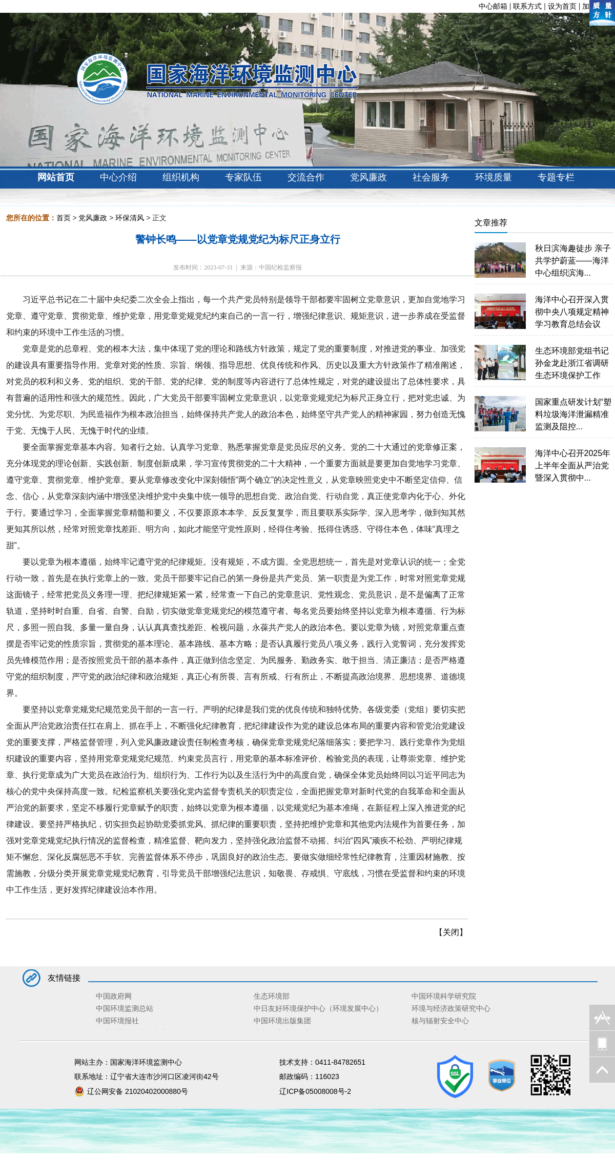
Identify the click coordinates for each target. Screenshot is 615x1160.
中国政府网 (114, 996)
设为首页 (562, 6)
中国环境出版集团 (282, 1021)
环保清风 (129, 218)
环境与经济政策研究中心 (451, 1008)
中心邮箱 (493, 6)
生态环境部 (272, 996)
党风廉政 (92, 218)
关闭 (451, 932)
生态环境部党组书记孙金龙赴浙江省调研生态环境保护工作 (572, 363)
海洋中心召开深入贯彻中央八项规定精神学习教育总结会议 (572, 311)
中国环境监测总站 (124, 1008)
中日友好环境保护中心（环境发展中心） (318, 1008)
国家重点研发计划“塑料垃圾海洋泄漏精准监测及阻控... (573, 414)
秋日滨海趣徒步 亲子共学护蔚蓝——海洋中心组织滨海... (573, 260)
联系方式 (527, 6)
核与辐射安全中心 (440, 1021)
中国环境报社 (117, 1021)
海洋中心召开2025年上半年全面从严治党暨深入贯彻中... (573, 465)
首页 (63, 218)
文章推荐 (491, 222)
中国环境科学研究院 (444, 996)
